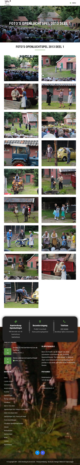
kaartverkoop (16, 337)
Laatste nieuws (8, 381)
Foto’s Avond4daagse (10, 420)
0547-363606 (64, 329)
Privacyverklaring (41, 462)
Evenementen (8, 385)
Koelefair (6, 392)
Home (27, 37)
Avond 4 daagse (8, 388)
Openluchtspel (8, 395)
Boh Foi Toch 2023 (9, 406)
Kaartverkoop (8, 444)
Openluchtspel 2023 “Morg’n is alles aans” (16, 409)
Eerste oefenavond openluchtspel (25, 358)
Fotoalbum (7, 402)
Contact (6, 441)
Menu (73, 3)
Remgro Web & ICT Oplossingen (64, 462)
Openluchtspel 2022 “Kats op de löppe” (15, 416)
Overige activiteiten (9, 399)
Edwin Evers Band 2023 (11, 413)
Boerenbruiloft (8, 430)
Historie (6, 427)
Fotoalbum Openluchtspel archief (13, 423)
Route (5, 437)
